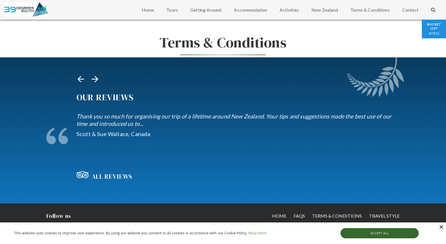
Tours (172, 9)
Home (148, 9)
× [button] (441, 227)
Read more (257, 233)
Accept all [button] (379, 233)
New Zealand (324, 9)
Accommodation (250, 9)
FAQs (296, 215)
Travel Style (384, 215)
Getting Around (205, 9)
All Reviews (104, 176)
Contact (410, 9)
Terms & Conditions (370, 9)
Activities (289, 9)
